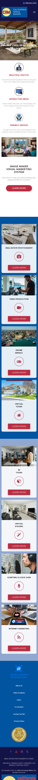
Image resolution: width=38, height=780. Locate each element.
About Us (19, 686)
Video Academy (19, 693)
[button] (4, 147)
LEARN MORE (19, 188)
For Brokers (19, 707)
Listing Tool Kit (19, 714)
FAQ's (19, 700)
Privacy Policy (19, 721)
